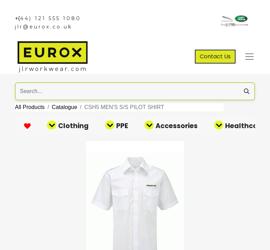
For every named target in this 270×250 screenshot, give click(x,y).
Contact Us (215, 56)
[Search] (246, 91)
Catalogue (64, 107)
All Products (30, 107)
